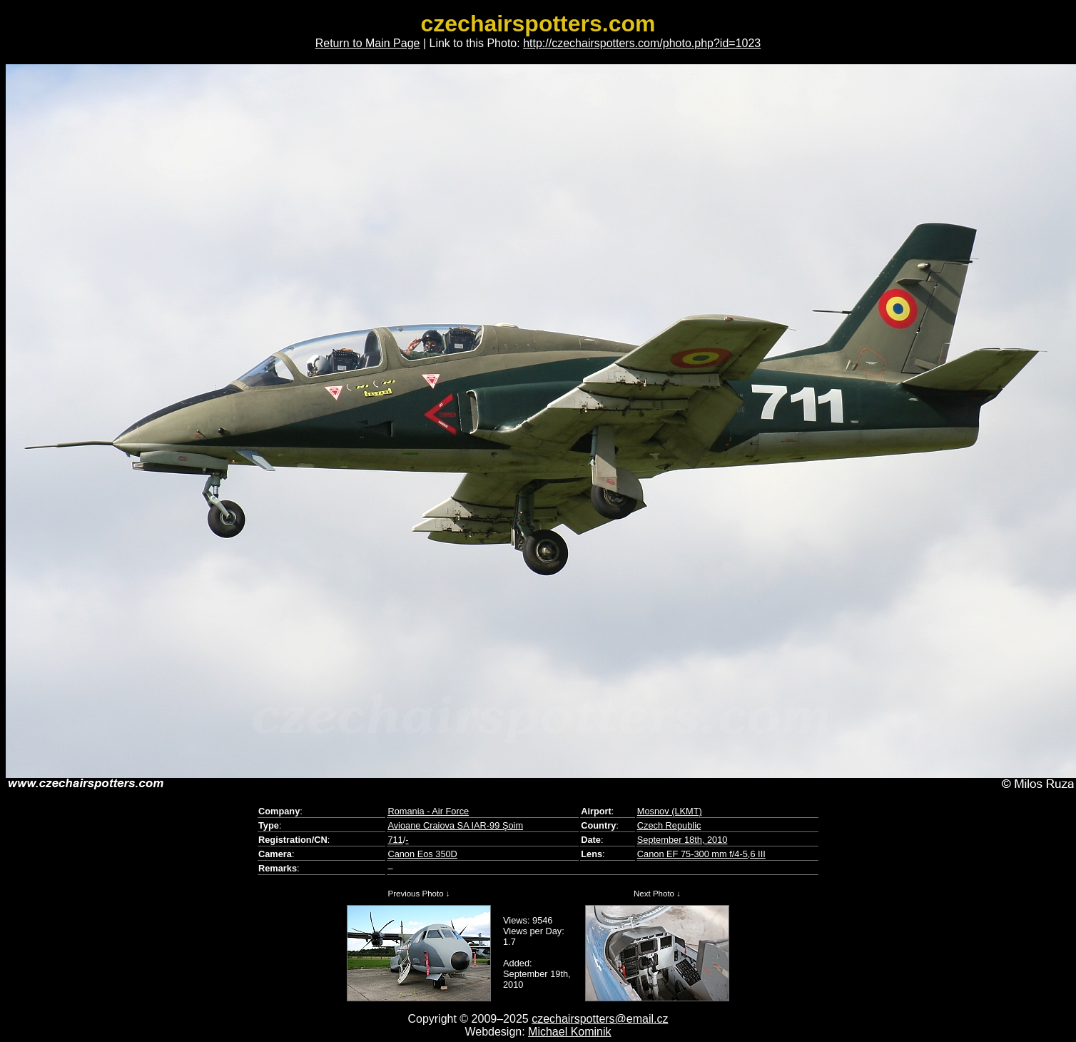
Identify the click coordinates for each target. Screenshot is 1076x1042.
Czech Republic (669, 825)
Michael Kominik (569, 1032)
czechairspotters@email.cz (600, 1019)
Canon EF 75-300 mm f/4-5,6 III (701, 854)
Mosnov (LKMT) (669, 811)
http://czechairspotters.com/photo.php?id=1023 (642, 43)
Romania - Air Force (428, 811)
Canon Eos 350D (422, 854)
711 (394, 839)
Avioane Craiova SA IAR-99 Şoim (455, 825)
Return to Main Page (367, 43)
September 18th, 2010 (682, 839)
